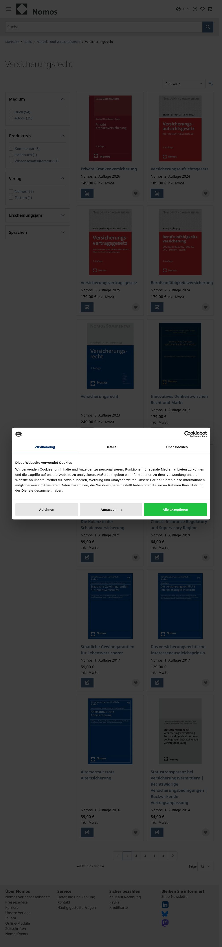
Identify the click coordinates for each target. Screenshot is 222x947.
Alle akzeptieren (175, 509)
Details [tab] (111, 447)
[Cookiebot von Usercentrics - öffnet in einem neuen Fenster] (187, 434)
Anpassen (111, 509)
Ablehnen (46, 509)
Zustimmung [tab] (45, 447)
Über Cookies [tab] (177, 447)
